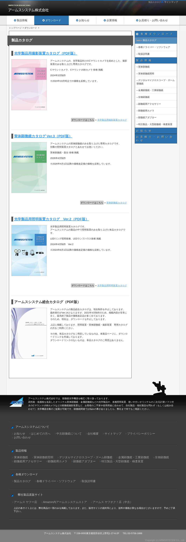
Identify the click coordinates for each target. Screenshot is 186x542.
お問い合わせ (22, 437)
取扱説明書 (144, 54)
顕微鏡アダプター (147, 117)
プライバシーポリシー (141, 433)
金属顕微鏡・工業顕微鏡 (150, 90)
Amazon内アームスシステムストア (65, 500)
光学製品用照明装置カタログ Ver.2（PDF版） (51, 219)
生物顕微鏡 (144, 97)
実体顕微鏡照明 (146, 73)
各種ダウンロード (157, 33)
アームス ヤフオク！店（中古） (113, 500)
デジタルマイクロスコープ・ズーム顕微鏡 (156, 82)
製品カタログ (149, 40)
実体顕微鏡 (144, 66)
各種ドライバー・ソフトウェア (154, 47)
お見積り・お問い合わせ (155, 138)
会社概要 (93, 433)
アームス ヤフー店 (25, 500)
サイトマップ (171, 2)
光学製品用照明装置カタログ (112, 285)
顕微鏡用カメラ (146, 110)
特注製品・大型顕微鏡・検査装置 (155, 124)
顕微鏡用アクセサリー (149, 104)
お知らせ (144, 130)
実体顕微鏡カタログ (116, 202)
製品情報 (144, 60)
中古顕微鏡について (69, 433)
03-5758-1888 (135, 532)
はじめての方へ (41, 433)
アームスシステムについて (32, 426)
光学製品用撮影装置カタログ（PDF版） (45, 53)
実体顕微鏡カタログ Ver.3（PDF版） (43, 136)
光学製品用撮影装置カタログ (112, 120)
